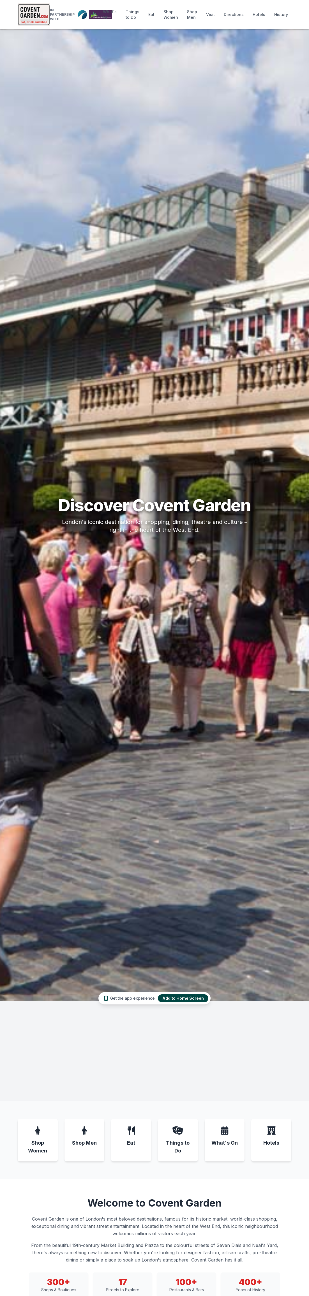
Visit (210, 14)
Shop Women (170, 14)
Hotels (259, 14)
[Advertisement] (154, 1052)
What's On (110, 14)
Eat (151, 14)
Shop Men (192, 14)
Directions (234, 14)
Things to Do (132, 14)
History (281, 14)
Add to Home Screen (183, 998)
